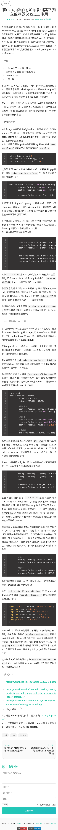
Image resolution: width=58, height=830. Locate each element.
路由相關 (38, 19)
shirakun (11, 19)
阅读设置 (47, 19)
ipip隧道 (23, 735)
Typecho (38, 823)
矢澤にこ (20, 823)
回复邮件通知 (47, 805)
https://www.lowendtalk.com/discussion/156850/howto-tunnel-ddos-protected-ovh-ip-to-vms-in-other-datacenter (31, 693)
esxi (5, 735)
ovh (13, 735)
